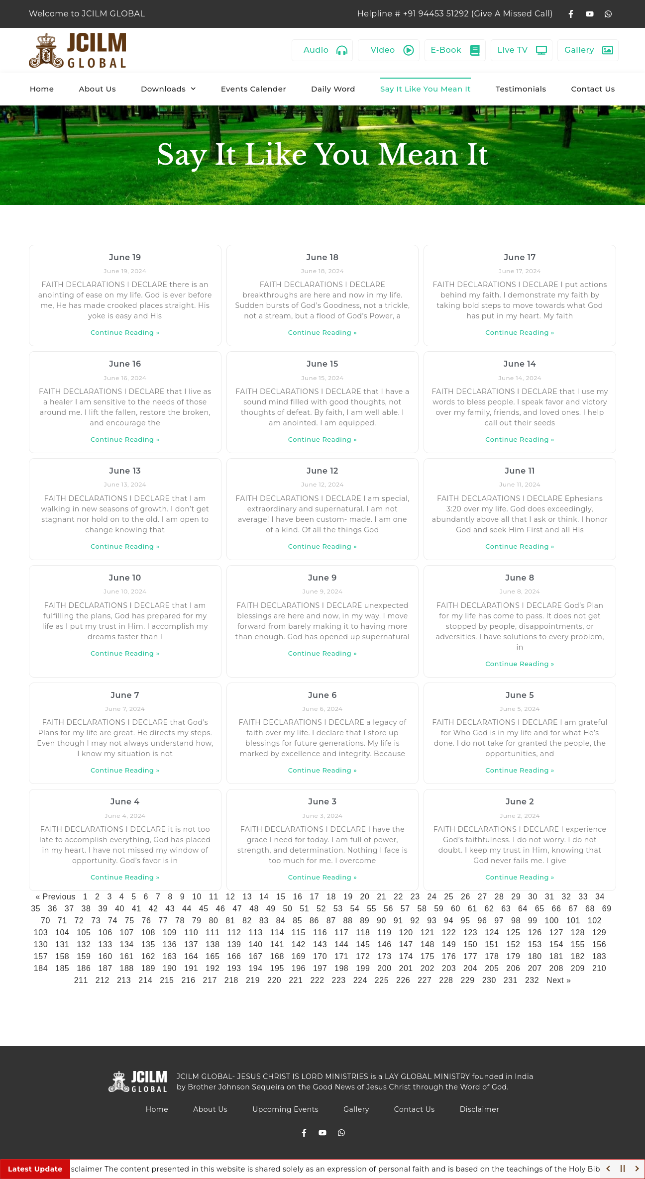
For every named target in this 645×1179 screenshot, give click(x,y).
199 (363, 968)
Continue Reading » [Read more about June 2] (519, 877)
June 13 (125, 471)
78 (180, 920)
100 (551, 920)
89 (364, 920)
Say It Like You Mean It (425, 89)
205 (492, 968)
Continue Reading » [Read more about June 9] (322, 653)
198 (341, 968)
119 (384, 932)
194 (255, 968)
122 (449, 932)
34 (600, 896)
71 (62, 920)
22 (398, 896)
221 (296, 980)
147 (406, 944)
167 (255, 956)
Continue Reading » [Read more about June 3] (322, 877)
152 (513, 944)
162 (148, 956)
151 (492, 944)
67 (573, 908)
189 (148, 968)
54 (355, 908)
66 (556, 908)
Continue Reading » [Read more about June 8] (519, 664)
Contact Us (593, 89)
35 (35, 908)
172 (363, 956)
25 (448, 896)
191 (191, 968)
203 (449, 968)
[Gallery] (607, 50)
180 (534, 956)
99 (533, 920)
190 (170, 968)
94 (448, 920)
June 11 (520, 471)
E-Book (445, 50)
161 (126, 956)
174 (406, 956)
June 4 (125, 801)
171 (341, 956)
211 (81, 980)
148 (427, 944)
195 (277, 968)
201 (406, 968)
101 (573, 920)
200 (384, 968)
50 (288, 908)
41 (136, 908)
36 (52, 908)
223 (339, 980)
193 (234, 968)
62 (489, 908)
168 (277, 956)
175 (427, 956)
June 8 (520, 578)
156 (599, 944)
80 (213, 920)
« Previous (55, 896)
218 (231, 980)
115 (299, 932)
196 (299, 968)
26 (465, 896)
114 (277, 932)
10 (197, 896)
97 (499, 920)
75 (129, 920)
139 (234, 944)
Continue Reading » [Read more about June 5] (519, 770)
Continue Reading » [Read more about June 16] (125, 439)
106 (105, 932)
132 (84, 944)
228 (446, 980)
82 (247, 920)
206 (513, 968)
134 (126, 944)
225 (382, 980)
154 (556, 944)
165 (212, 956)
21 (381, 896)
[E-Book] (474, 50)
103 (41, 932)
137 (191, 944)
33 (583, 896)
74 (112, 920)
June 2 (520, 801)
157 (41, 956)
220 (274, 980)
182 (578, 956)
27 (482, 896)
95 (465, 920)
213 (124, 980)
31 (549, 896)
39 (103, 908)
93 (431, 920)
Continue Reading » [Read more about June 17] (519, 332)
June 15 (322, 364)
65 (539, 908)
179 (513, 956)
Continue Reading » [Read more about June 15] (322, 439)
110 (191, 932)
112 (234, 932)
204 (470, 968)
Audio (316, 50)
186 (84, 968)
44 (187, 908)
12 (230, 896)
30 (533, 896)
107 (126, 932)
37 (69, 908)
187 (105, 968)
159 (84, 956)
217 (210, 980)
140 (255, 944)
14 (264, 896)
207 (534, 968)
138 (212, 944)
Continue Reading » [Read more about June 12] (322, 546)
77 (163, 920)
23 (415, 896)
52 (321, 908)
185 (62, 968)
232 (532, 980)
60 (455, 908)
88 (347, 920)
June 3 (322, 801)
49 (271, 908)
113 (255, 932)
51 (304, 908)
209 (578, 968)
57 (405, 908)
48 (254, 908)
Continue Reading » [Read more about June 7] (125, 770)
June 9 (322, 578)
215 (167, 980)
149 (449, 944)
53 (338, 908)
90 (381, 920)
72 (79, 920)
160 (105, 956)
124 (492, 932)
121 (427, 932)
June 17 (520, 257)
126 (534, 932)
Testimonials (521, 89)
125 (513, 932)
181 (556, 956)
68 (590, 908)
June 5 (520, 695)
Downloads (168, 89)
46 (220, 908)
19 (348, 896)
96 (482, 920)
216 (188, 980)
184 (41, 968)
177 (470, 956)
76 (146, 920)
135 (148, 944)
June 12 (322, 471)
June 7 (125, 695)
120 (406, 932)
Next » (558, 980)
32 (566, 896)
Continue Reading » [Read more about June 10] (125, 653)
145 (363, 944)
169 (299, 956)
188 (126, 968)
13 (247, 896)
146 (384, 944)
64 (523, 908)
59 (438, 908)
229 (467, 980)
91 (398, 920)
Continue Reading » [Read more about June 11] (519, 546)
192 (212, 968)
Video (383, 50)
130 (41, 944)
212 (102, 980)
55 (371, 908)
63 (506, 908)
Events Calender (253, 89)
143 (320, 944)
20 (364, 896)
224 (360, 980)
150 (470, 944)
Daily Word (333, 89)
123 (470, 932)
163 (170, 956)
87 (331, 920)
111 (212, 932)
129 (599, 932)
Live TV (513, 50)
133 (105, 944)
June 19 (125, 257)
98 (516, 920)
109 (170, 932)
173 (384, 956)
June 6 (322, 695)
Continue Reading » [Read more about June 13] (125, 546)
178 (492, 956)
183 (599, 956)
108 (148, 932)
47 (237, 908)
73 (96, 920)
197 (320, 968)
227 (424, 980)
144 (341, 944)
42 (153, 908)
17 (314, 896)
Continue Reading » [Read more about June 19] (125, 332)
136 (170, 944)
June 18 (323, 257)
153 (534, 944)
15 (281, 896)
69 (607, 908)
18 (331, 896)
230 (489, 980)
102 (595, 920)
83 (264, 920)
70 (45, 920)
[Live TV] (541, 50)
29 (516, 896)
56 (388, 908)
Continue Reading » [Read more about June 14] (519, 439)
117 (341, 932)
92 (415, 920)
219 (253, 980)
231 (511, 980)
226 (403, 980)
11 (213, 896)
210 (599, 968)
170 (320, 956)
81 (230, 920)
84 (280, 920)
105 (84, 932)
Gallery (579, 50)
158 (62, 956)
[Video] (408, 50)
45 (204, 908)
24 (431, 896)
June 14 (520, 364)
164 (191, 956)
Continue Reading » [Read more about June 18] (322, 332)
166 (234, 956)
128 (578, 932)
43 (170, 908)
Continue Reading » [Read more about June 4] (125, 877)
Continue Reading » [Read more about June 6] (322, 770)
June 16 (125, 364)
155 (578, 944)
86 (314, 920)
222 (317, 980)
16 (297, 896)
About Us (97, 89)
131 (62, 944)
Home (42, 89)
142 (299, 944)
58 (422, 908)
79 (197, 920)
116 (320, 932)
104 (62, 932)
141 (277, 944)
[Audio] (341, 50)
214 (145, 980)
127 (556, 932)
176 (449, 956)
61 (472, 908)
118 (363, 932)
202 (427, 968)
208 (556, 968)
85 (297, 920)
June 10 (125, 578)
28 (499, 896)
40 (119, 908)
